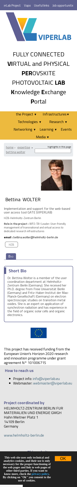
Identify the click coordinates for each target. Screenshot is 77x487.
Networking (25, 129)
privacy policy (40, 474)
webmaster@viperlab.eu (52, 383)
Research (58, 121)
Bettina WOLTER (15, 152)
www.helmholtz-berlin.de (24, 435)
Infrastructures (56, 114)
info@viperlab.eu (46, 378)
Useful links (41, 5)
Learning (48, 129)
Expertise (23, 147)
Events (66, 129)
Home (10, 147)
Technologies (29, 121)
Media (42, 137)
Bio (11, 256)
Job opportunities (64, 5)
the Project (26, 114)
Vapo (27, 5)
